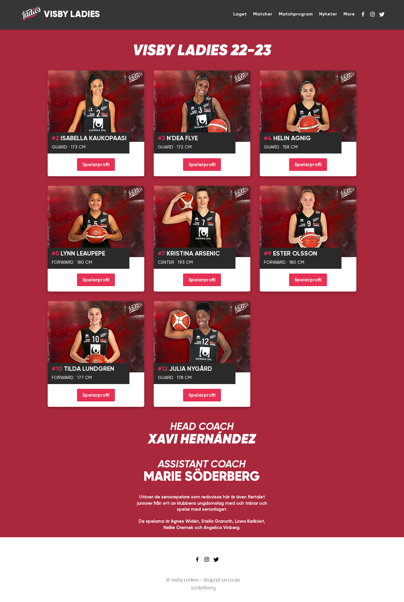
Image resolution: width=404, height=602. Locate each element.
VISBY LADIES (71, 14)
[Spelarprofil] (96, 164)
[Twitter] (382, 14)
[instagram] (372, 14)
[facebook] (363, 14)
